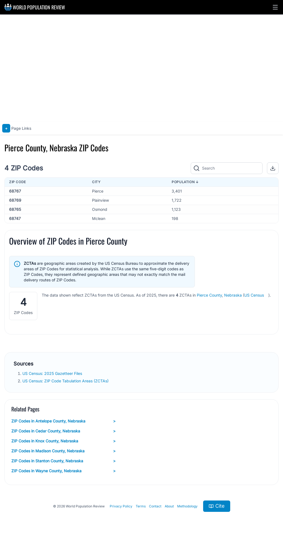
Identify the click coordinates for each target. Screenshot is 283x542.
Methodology (187, 506)
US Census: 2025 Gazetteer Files (52, 373)
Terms (141, 506)
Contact (155, 506)
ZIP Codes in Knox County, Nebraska (63, 441)
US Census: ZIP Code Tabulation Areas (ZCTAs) (66, 380)
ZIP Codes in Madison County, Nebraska (63, 451)
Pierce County (209, 295)
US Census (254, 295)
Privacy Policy (121, 506)
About (169, 506)
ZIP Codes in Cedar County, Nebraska (63, 431)
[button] (275, 7)
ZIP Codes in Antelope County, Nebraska (63, 421)
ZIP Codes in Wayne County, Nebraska (63, 471)
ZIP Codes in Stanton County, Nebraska (63, 461)
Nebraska (233, 295)
